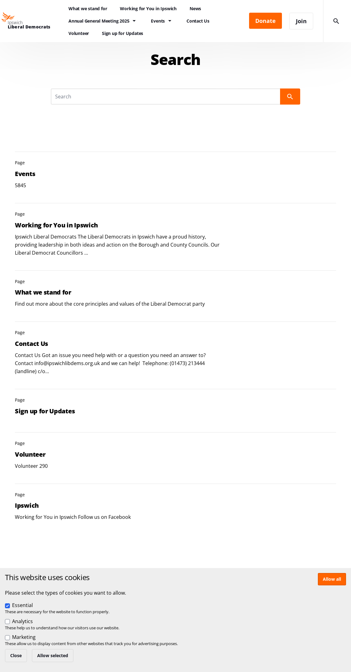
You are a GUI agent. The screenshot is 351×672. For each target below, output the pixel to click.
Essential (22, 605)
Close (16, 655)
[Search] (166, 96)
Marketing (24, 637)
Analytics (22, 621)
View (175, 172)
